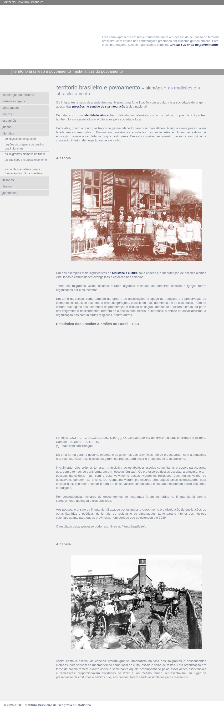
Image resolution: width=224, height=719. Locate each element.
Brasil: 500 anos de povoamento (194, 45)
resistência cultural (125, 273)
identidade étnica (96, 115)
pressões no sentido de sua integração (98, 106)
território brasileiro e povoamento (98, 87)
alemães (154, 87)
